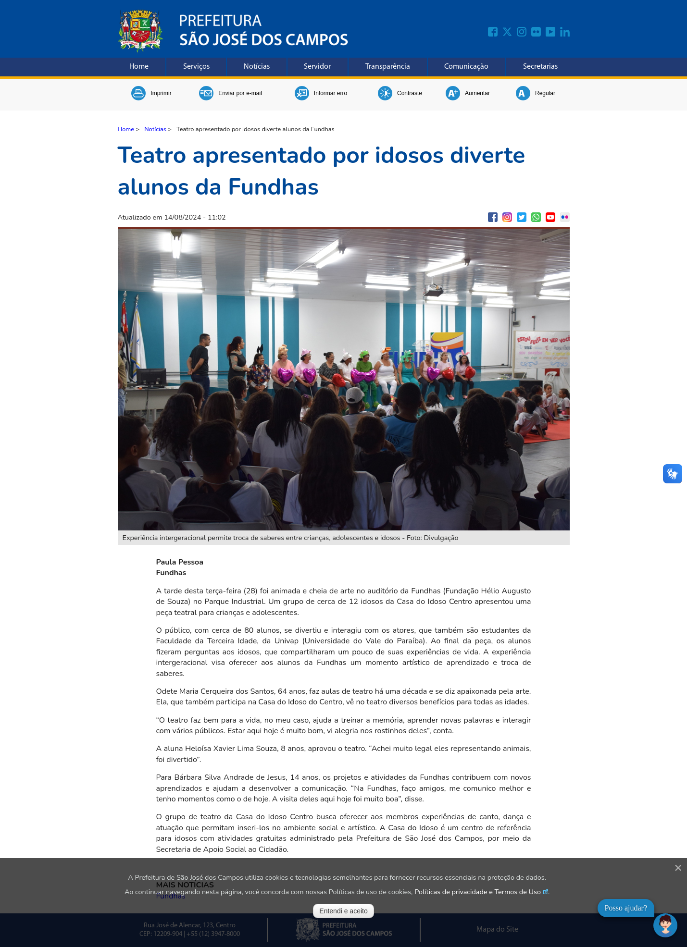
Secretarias (540, 67)
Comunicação (466, 67)
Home (139, 67)
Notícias (257, 67)
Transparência (387, 67)
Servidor (317, 67)
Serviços (196, 67)
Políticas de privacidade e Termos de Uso (477, 892)
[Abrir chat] (665, 925)
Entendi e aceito (343, 911)
